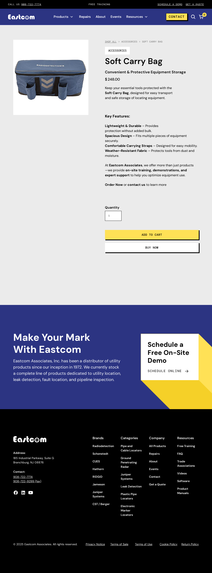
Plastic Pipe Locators (129, 496)
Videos (182, 473)
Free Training (186, 446)
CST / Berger (101, 504)
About (101, 17)
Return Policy (190, 544)
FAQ (180, 454)
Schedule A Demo (170, 4)
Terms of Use (143, 544)
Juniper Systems (98, 494)
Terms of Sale (119, 544)
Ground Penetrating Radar (129, 462)
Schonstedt (100, 454)
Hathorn (98, 469)
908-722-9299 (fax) (27, 481)
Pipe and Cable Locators (131, 448)
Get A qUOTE (195, 4)
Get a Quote (157, 484)
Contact (177, 17)
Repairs (85, 17)
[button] (63, 17)
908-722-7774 (31, 4)
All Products (157, 446)
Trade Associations (186, 463)
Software (183, 481)
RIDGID (97, 477)
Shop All (111, 41)
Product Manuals (183, 491)
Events (116, 17)
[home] (21, 17)
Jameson (99, 484)
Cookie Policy (168, 544)
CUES (96, 461)
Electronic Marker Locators (128, 510)
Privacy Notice (95, 544)
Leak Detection (131, 486)
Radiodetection (103, 446)
